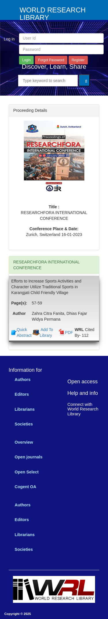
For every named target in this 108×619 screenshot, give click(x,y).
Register (78, 60)
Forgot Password (51, 60)
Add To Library (46, 332)
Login (26, 60)
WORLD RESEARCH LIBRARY (53, 13)
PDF (69, 332)
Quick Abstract (24, 332)
